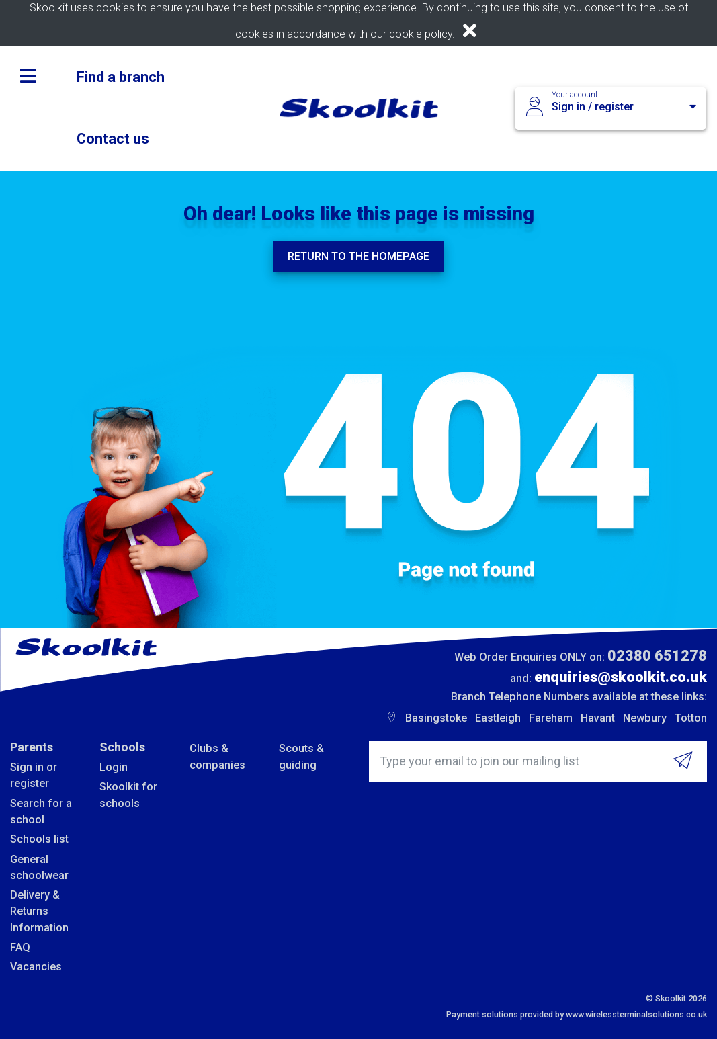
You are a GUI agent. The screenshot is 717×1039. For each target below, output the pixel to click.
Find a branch (121, 77)
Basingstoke (436, 718)
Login (113, 767)
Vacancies (36, 966)
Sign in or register (33, 775)
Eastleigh (498, 718)
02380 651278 (657, 655)
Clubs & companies (217, 756)
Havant (598, 718)
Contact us (113, 138)
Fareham (551, 718)
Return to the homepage (358, 256)
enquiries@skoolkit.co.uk (620, 677)
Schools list (39, 839)
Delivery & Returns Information (39, 911)
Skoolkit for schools (128, 794)
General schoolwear (39, 867)
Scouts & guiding (301, 756)
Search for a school (41, 811)
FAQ (20, 947)
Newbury (645, 718)
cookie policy (420, 34)
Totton (691, 718)
